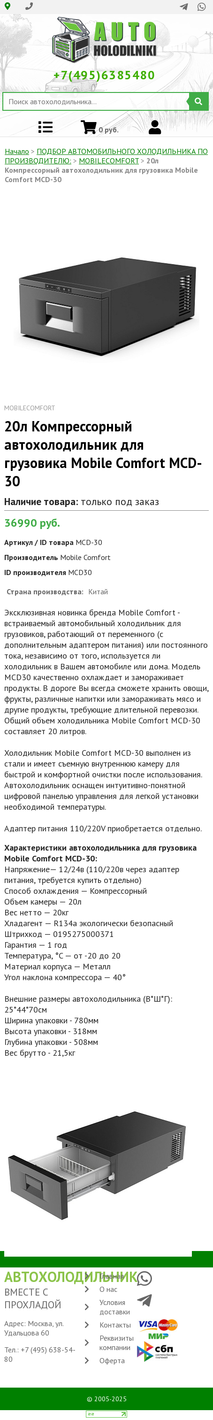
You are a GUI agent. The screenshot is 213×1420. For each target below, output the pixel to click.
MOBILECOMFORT (109, 160)
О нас (108, 1289)
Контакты (115, 1324)
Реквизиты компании (116, 1342)
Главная (111, 1276)
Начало (17, 151)
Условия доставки (114, 1306)
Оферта (112, 1360)
